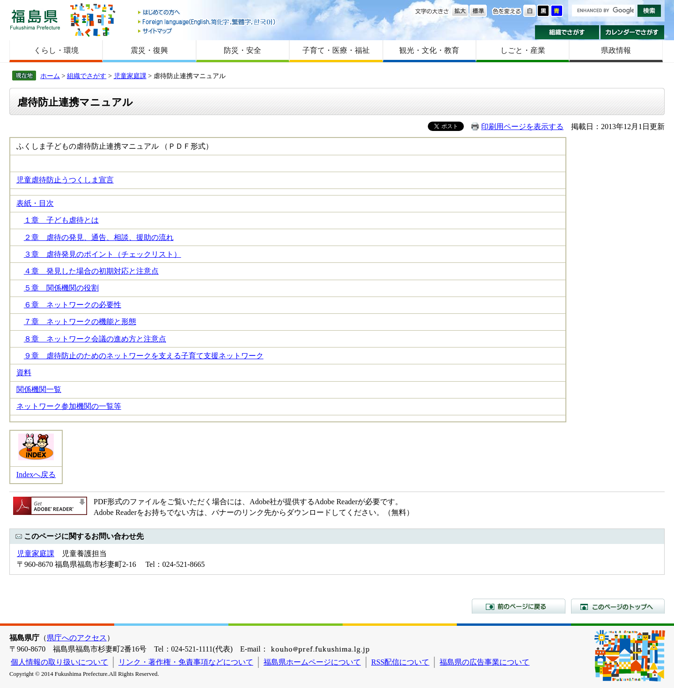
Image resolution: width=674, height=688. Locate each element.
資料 (23, 373)
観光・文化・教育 (429, 50)
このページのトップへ (618, 606)
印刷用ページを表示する (522, 126)
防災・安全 (242, 50)
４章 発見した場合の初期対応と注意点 (91, 271)
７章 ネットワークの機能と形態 (80, 322)
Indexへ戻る (36, 474)
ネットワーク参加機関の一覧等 (68, 406)
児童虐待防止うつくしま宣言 (65, 180)
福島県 (35, 19)
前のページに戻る (518, 606)
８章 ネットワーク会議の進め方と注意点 (95, 339)
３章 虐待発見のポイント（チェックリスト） (102, 254)
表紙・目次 (35, 203)
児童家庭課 (130, 76)
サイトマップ (207, 30)
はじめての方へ (207, 12)
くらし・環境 (56, 50)
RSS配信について (400, 662)
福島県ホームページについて (312, 662)
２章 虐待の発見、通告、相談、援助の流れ (99, 237)
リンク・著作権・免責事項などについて (185, 662)
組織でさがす (567, 32)
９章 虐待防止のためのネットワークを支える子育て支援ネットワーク (144, 356)
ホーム (50, 76)
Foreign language (207, 21)
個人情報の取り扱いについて (59, 662)
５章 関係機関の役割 (61, 288)
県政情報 (616, 50)
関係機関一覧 (38, 389)
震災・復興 (149, 50)
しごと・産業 (522, 50)
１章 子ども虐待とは (61, 220)
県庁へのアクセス (77, 638)
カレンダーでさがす (633, 32)
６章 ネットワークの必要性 (72, 305)
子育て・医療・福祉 (336, 50)
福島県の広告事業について (484, 662)
